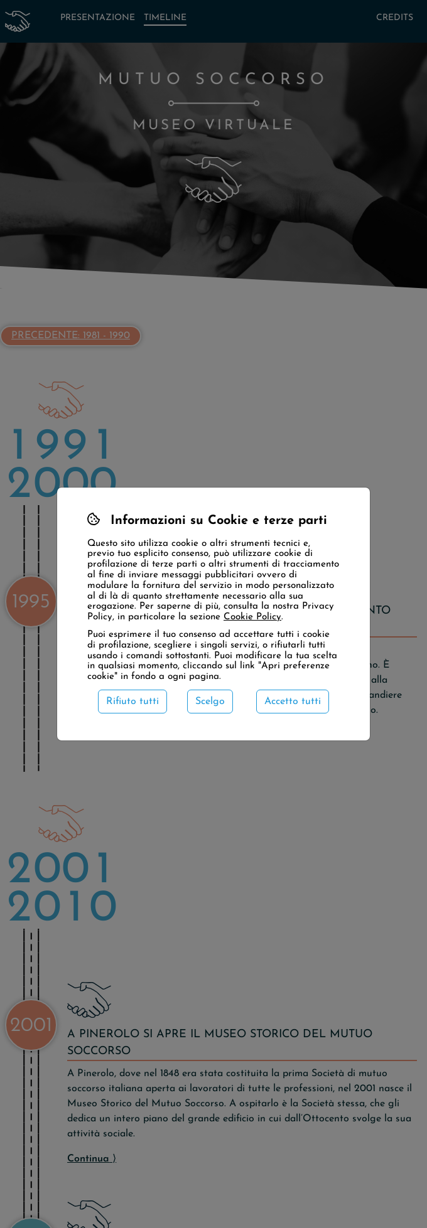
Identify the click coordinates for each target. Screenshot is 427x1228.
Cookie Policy (252, 617)
